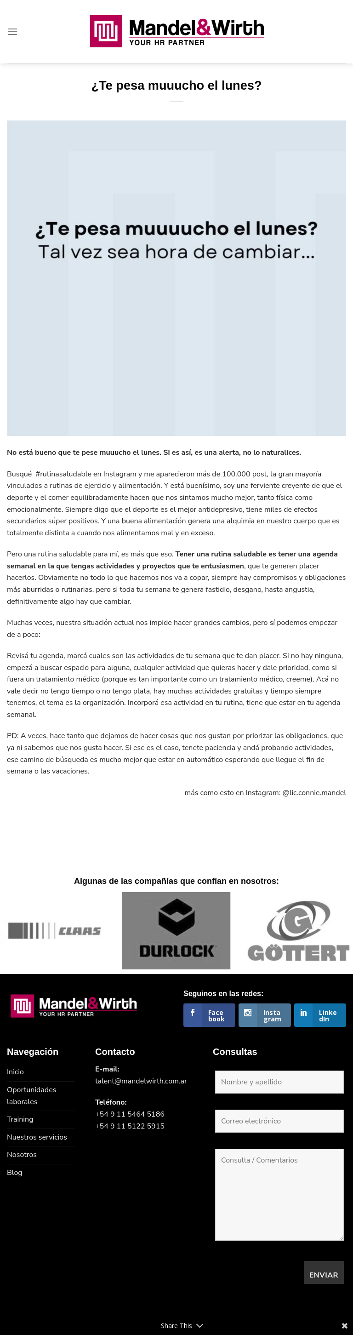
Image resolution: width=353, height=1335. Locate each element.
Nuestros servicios (37, 1137)
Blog (15, 1173)
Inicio (15, 1072)
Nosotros (22, 1155)
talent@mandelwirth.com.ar (141, 1081)
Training (20, 1119)
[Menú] (12, 31)
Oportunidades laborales (31, 1096)
